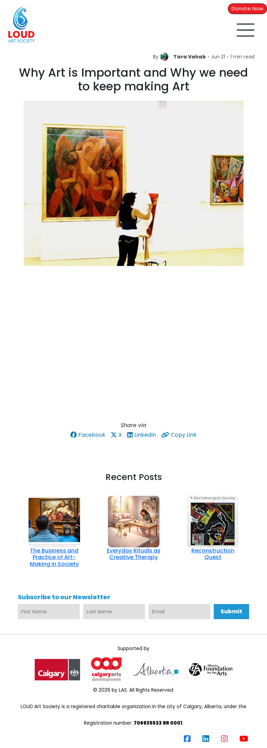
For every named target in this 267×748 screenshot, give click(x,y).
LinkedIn (141, 435)
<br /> (133, 349)
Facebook (87, 435)
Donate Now (247, 8)
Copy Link (179, 435)
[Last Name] (114, 611)
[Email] (179, 611)
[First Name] (49, 611)
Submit (231, 611)
